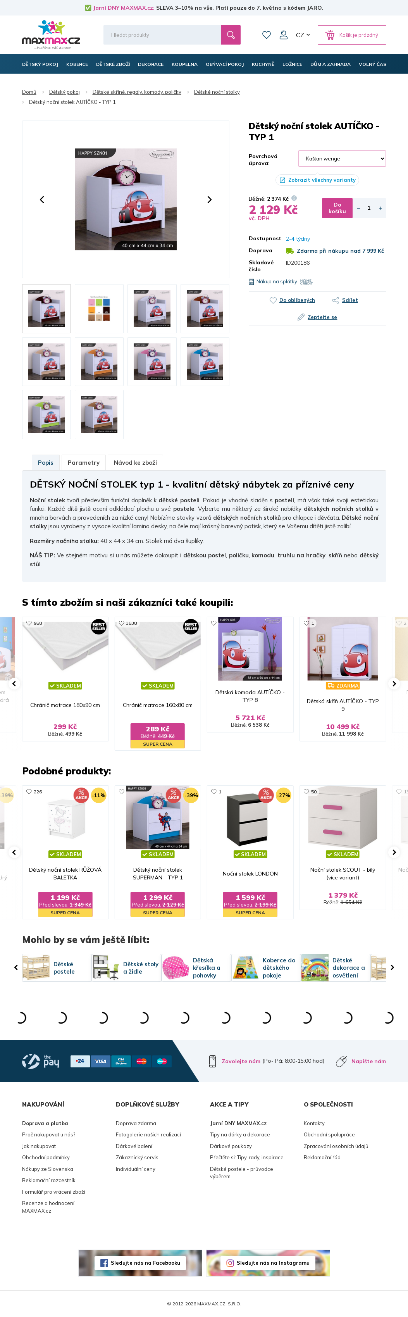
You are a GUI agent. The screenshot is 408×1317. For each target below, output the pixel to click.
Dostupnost (261, 238)
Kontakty (314, 1123)
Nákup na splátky (277, 281)
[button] (42, 199)
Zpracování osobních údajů (336, 1146)
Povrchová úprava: (263, 160)
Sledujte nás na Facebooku (145, 1263)
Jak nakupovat (39, 1146)
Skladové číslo (261, 266)
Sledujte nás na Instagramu (273, 1263)
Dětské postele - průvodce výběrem (241, 1173)
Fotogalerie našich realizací (148, 1134)
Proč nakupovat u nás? (48, 1134)
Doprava (260, 250)
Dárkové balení (134, 1146)
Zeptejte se (322, 317)
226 (38, 792)
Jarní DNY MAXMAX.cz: (124, 7)
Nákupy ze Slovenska (47, 1169)
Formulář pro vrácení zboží (53, 1192)
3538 (131, 623)
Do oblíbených (297, 300)
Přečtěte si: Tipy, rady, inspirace (247, 1157)
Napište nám (368, 1061)
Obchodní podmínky (46, 1157)
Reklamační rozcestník (49, 1180)
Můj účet (283, 34)
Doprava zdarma (136, 1123)
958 (38, 623)
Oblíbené (266, 34)
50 (314, 792)
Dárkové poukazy (231, 1146)
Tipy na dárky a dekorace (240, 1134)
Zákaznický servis (137, 1157)
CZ (300, 35)
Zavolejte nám (241, 1061)
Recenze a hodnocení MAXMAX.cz (48, 1207)
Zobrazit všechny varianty (322, 180)
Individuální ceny (135, 1169)
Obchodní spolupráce (329, 1134)
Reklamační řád (322, 1157)
